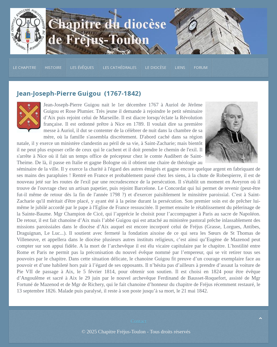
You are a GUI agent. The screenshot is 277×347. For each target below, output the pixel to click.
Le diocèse (155, 67)
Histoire (53, 67)
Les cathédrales (119, 67)
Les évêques (82, 67)
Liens (180, 67)
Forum (200, 67)
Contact (138, 321)
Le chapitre (24, 67)
